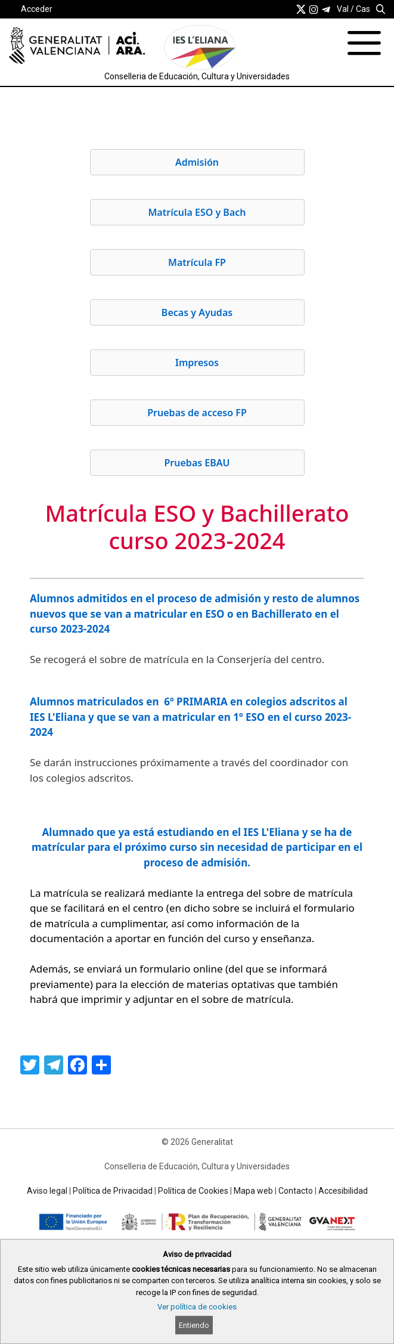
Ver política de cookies (197, 1306)
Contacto (295, 1191)
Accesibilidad (343, 1191)
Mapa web (253, 1191)
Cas (363, 9)
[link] (301, 9)
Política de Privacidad (113, 1191)
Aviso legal (47, 1191)
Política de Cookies (193, 1191)
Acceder (36, 9)
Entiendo (194, 1325)
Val (343, 9)
